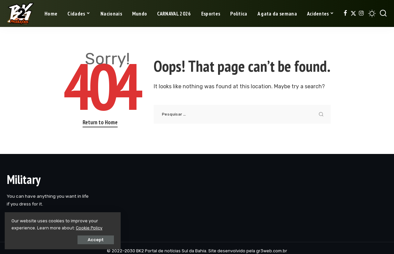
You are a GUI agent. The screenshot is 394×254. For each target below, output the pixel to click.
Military (23, 179)
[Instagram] (361, 13)
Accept (81, 239)
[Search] (383, 13)
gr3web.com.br (271, 250)
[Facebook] (345, 13)
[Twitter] (353, 13)
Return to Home (100, 122)
